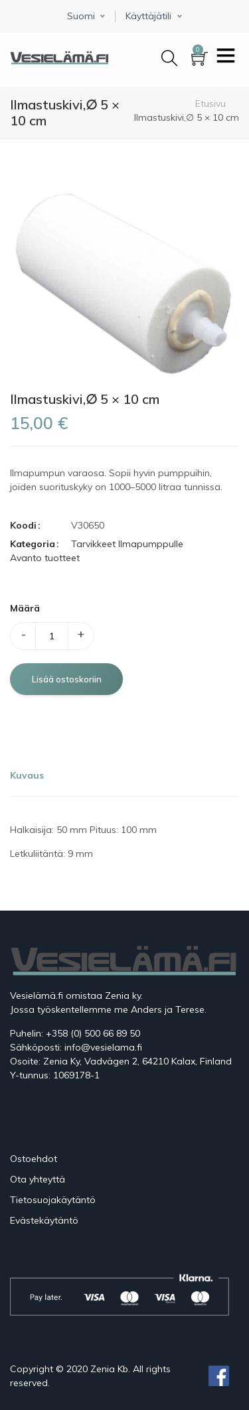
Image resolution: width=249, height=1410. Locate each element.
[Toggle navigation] (225, 57)
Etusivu (210, 103)
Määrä (25, 608)
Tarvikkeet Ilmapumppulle (127, 544)
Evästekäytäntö (44, 1220)
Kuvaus (27, 775)
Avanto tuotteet (45, 558)
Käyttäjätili (148, 16)
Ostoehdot (33, 1159)
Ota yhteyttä (37, 1179)
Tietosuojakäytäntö (53, 1200)
